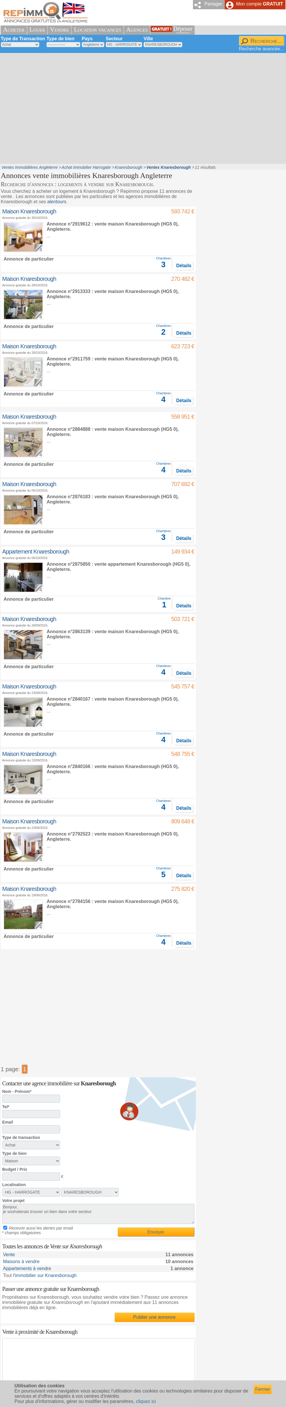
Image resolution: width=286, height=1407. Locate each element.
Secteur (114, 38)
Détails (183, 265)
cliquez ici (146, 1401)
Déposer (183, 29)
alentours (56, 201)
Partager (213, 3)
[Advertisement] (55, 108)
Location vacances (97, 29)
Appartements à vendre (27, 1268)
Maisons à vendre (21, 1261)
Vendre (59, 29)
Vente (9, 1254)
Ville (148, 38)
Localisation (14, 1184)
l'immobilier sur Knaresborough (45, 1275)
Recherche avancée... (261, 48)
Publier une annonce (154, 1317)
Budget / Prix (14, 1169)
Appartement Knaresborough (35, 551)
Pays (87, 38)
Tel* (6, 1106)
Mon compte (259, 3)
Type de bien (61, 38)
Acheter (14, 29)
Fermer (262, 1389)
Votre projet (13, 1200)
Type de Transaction (23, 38)
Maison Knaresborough (29, 211)
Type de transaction (21, 1137)
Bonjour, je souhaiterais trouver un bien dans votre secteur (98, 1214)
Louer (37, 29)
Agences (137, 29)
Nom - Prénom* (16, 1091)
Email (7, 1122)
